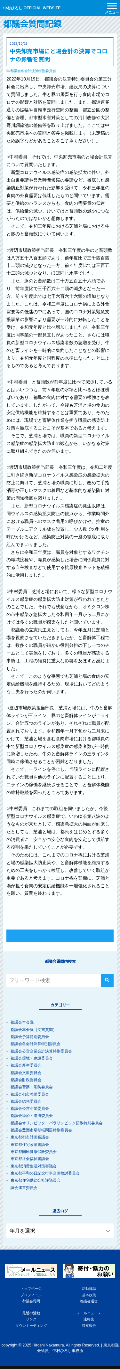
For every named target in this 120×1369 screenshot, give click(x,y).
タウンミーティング (31, 1325)
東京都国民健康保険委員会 (34, 1151)
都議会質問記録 (32, 23)
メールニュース (88, 1313)
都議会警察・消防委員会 (32, 1087)
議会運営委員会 (24, 1187)
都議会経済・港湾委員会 (32, 1115)
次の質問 (96, 935)
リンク (31, 1319)
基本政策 (89, 1295)
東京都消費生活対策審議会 (34, 1166)
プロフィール (31, 1295)
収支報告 (89, 1325)
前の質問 (24, 935)
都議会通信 (89, 1301)
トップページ (31, 1288)
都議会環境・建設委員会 (32, 1058)
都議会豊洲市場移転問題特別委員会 (41, 1130)
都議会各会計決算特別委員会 (33, 71)
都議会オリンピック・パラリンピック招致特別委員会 (57, 1123)
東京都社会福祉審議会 (30, 1159)
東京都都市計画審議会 (30, 1137)
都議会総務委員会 (26, 1101)
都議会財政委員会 (26, 1080)
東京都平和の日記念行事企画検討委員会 (45, 1173)
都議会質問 (31, 1301)
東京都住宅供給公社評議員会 (35, 1180)
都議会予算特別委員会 (30, 1036)
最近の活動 (31, 1313)
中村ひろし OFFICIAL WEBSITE (31, 8)
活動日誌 (89, 1288)
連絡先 (89, 1319)
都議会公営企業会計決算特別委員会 (41, 1051)
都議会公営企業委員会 (30, 1108)
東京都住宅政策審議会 (30, 1144)
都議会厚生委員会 (26, 1065)
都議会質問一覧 (60, 935)
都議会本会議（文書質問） (34, 1029)
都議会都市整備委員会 (30, 1094)
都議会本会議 (22, 1022)
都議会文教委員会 (26, 1073)
